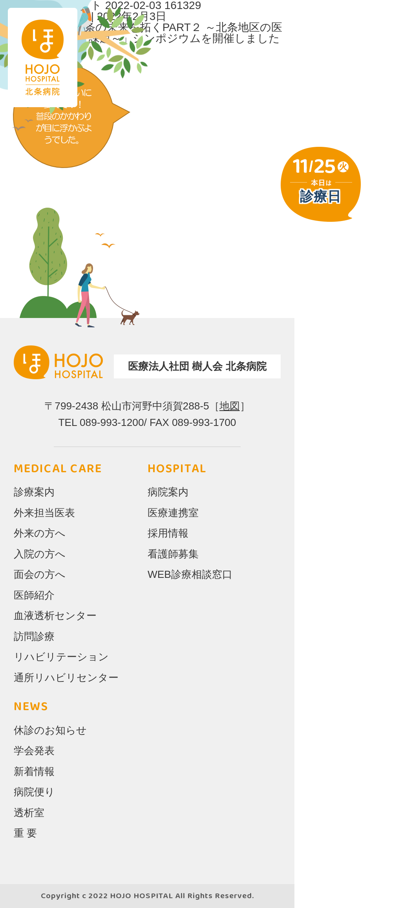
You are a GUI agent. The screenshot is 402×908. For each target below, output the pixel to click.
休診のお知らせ (50, 730)
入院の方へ (40, 554)
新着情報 (34, 771)
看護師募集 (173, 554)
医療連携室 (173, 513)
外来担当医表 (44, 513)
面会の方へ (40, 574)
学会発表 (34, 750)
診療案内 (34, 492)
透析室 (29, 812)
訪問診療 (34, 636)
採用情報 (168, 533)
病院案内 (168, 492)
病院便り (34, 792)
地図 (229, 406)
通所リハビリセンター (66, 677)
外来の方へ (40, 533)
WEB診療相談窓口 (190, 574)
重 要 (25, 833)
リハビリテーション (61, 657)
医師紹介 (34, 595)
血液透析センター (55, 615)
